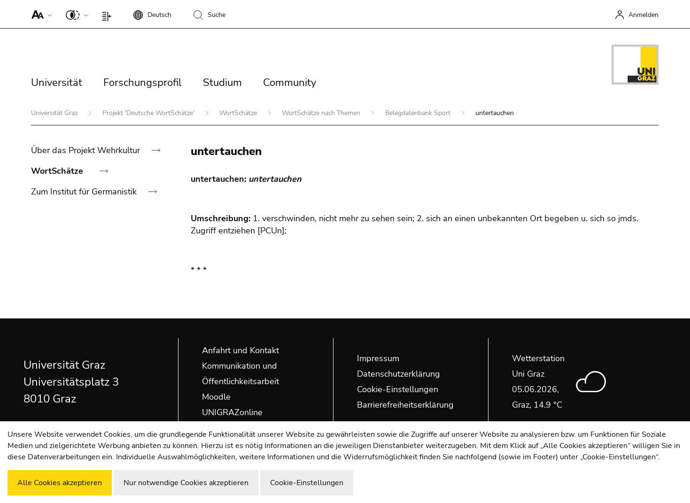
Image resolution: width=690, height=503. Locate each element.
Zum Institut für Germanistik (85, 191)
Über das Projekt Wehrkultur (86, 150)
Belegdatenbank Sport (418, 112)
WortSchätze (239, 112)
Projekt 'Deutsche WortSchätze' (149, 112)
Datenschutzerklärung (398, 373)
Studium (222, 83)
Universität (56, 83)
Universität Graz (55, 112)
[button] (40, 14)
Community (289, 83)
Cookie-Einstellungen (397, 389)
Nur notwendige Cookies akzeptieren (186, 483)
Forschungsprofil (142, 83)
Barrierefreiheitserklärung (405, 404)
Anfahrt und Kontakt (240, 350)
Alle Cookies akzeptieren (59, 483)
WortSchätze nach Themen (322, 112)
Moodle (216, 396)
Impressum (378, 358)
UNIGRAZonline (232, 412)
